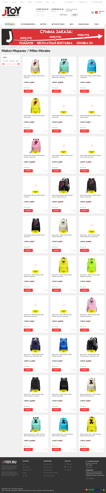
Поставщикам (39, 2)
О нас (24, 464)
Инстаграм (68, 467)
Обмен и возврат (48, 469)
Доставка (14, 2)
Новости (25, 472)
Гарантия (30, 2)
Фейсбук (68, 469)
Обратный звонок (40, 11)
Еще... (53, 2)
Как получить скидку (49, 475)
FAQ (47, 2)
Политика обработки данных (51, 472)
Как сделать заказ (48, 464)
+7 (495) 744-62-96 (42, 9)
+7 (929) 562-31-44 (57, 9)
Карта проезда (90, 478)
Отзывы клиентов (27, 469)
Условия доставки (48, 467)
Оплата (22, 2)
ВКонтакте (68, 464)
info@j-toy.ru (54, 11)
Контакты (5, 2)
